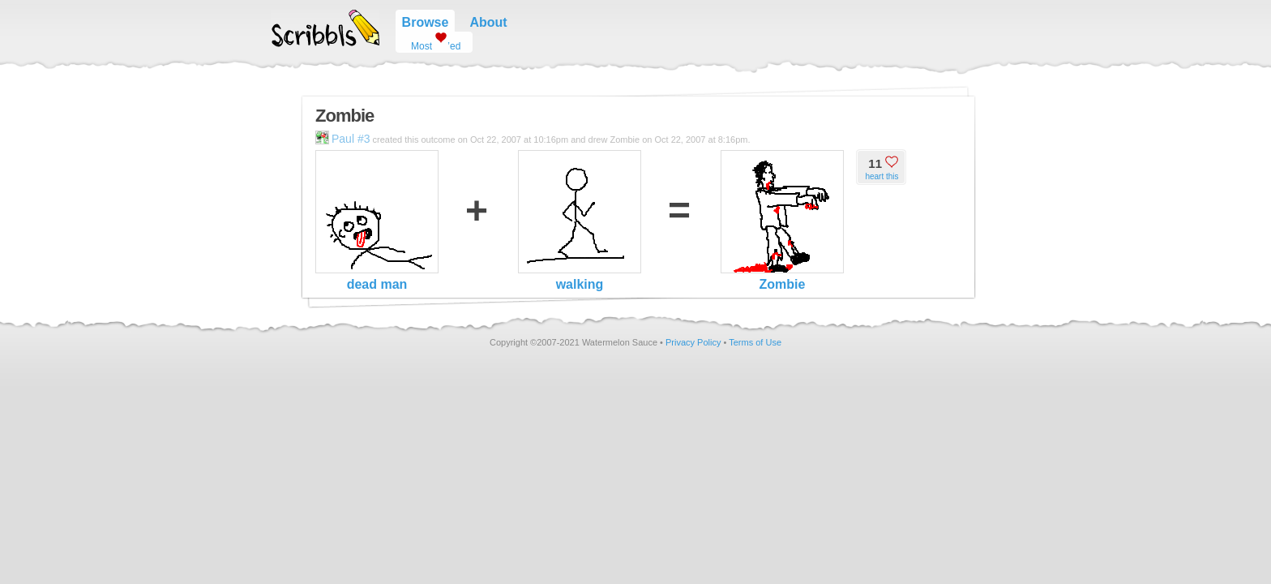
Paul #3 (342, 138)
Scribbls (325, 28)
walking (579, 220)
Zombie (782, 220)
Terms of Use (755, 342)
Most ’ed (429, 42)
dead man (377, 220)
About (488, 22)
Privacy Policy (693, 342)
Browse (425, 22)
